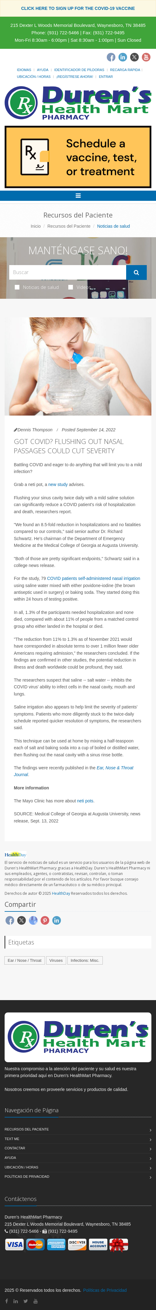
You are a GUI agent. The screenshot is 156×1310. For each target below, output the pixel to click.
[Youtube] (146, 57)
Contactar (15, 1148)
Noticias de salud (37, 287)
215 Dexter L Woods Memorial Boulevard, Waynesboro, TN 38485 (78, 25)
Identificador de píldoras (79, 70)
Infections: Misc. (85, 960)
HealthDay (61, 893)
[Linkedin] (122, 57)
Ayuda (42, 70)
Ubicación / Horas (33, 76)
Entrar (106, 76)
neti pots (85, 800)
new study (58, 484)
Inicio (36, 226)
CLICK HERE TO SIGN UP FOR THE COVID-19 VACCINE (78, 8)
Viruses (56, 960)
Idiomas (24, 70)
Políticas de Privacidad (27, 1176)
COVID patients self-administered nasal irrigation (93, 578)
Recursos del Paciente (68, 226)
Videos (79, 287)
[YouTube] (36, 1301)
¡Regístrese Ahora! (74, 76)
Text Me (12, 1139)
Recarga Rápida (125, 70)
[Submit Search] (136, 272)
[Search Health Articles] (67, 272)
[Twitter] (134, 57)
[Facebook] (111, 57)
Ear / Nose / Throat (25, 960)
